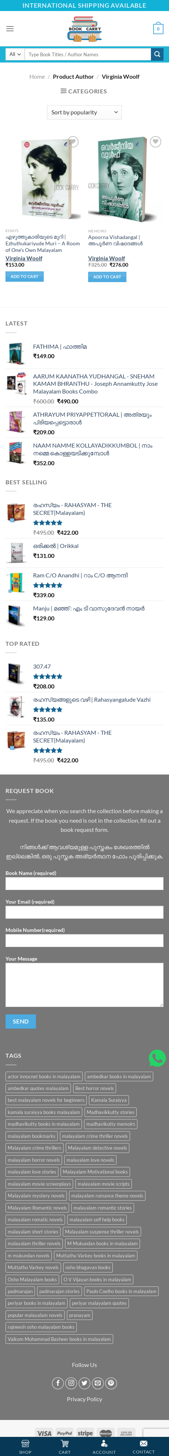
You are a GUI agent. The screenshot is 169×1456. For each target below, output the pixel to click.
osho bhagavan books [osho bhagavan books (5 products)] (88, 1267)
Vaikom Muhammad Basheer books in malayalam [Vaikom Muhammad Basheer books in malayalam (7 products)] (59, 1339)
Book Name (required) (84, 882)
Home (37, 76)
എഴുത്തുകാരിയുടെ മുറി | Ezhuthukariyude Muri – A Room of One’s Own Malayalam (43, 243)
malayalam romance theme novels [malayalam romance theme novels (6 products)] (107, 1196)
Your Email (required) (84, 911)
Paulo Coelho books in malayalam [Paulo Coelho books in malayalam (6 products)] (121, 1291)
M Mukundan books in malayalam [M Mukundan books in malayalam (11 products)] (102, 1243)
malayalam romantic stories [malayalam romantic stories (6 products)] (102, 1208)
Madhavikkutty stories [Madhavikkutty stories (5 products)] (110, 1112)
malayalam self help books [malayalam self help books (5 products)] (97, 1219)
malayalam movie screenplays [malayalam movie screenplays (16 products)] (39, 1184)
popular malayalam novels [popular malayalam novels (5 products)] (35, 1315)
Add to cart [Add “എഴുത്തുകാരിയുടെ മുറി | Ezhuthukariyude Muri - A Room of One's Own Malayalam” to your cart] (25, 276)
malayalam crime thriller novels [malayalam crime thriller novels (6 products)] (95, 1136)
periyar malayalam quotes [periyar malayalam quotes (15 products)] (99, 1303)
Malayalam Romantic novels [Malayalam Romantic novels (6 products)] (37, 1208)
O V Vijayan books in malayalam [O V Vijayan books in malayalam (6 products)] (97, 1279)
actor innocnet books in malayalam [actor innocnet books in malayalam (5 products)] (44, 1076)
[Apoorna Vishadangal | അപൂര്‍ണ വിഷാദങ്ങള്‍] (125, 179)
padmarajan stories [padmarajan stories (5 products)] (59, 1291)
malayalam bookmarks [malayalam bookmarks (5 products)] (31, 1136)
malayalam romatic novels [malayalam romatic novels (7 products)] (35, 1219)
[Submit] (157, 54)
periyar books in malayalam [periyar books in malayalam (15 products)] (36, 1303)
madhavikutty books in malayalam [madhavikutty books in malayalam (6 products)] (44, 1124)
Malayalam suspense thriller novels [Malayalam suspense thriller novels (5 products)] (102, 1232)
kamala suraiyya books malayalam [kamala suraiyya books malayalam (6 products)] (44, 1112)
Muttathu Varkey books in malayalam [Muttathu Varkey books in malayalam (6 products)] (95, 1256)
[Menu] (10, 28)
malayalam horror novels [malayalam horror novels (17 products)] (34, 1160)
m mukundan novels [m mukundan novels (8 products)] (29, 1256)
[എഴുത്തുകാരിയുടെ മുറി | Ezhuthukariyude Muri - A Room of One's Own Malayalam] (43, 179)
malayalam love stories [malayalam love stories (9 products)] (32, 1172)
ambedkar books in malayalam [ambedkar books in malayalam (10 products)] (119, 1076)
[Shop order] (84, 112)
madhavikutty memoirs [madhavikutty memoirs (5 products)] (110, 1124)
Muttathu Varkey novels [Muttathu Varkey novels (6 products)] (33, 1267)
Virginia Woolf (24, 258)
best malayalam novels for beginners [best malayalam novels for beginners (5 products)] (46, 1100)
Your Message (84, 983)
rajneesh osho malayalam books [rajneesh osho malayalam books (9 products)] (41, 1327)
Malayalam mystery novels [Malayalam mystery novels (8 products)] (36, 1196)
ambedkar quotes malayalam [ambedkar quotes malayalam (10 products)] (38, 1088)
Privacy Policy (84, 1398)
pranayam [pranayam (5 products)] (79, 1315)
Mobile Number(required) (84, 939)
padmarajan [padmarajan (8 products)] (20, 1291)
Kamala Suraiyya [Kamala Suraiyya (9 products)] (109, 1100)
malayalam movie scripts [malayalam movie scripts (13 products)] (104, 1184)
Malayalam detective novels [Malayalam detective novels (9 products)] (97, 1148)
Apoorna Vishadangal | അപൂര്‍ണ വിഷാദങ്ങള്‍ (115, 240)
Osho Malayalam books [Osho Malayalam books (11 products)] (32, 1279)
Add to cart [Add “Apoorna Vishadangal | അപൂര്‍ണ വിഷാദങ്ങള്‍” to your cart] (107, 276)
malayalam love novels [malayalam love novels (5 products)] (90, 1160)
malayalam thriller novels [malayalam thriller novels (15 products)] (34, 1243)
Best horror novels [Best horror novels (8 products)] (94, 1088)
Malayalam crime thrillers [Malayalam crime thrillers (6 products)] (34, 1148)
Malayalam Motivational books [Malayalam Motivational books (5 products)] (95, 1172)
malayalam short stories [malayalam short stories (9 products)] (33, 1232)
